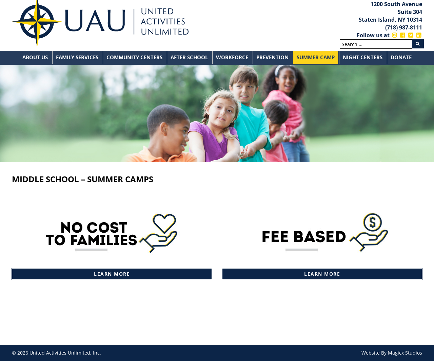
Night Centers (362, 57)
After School (189, 57)
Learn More (112, 274)
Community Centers (134, 57)
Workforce (232, 57)
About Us (35, 57)
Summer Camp (316, 57)
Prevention (272, 57)
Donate (401, 57)
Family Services (77, 57)
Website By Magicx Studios (391, 352)
